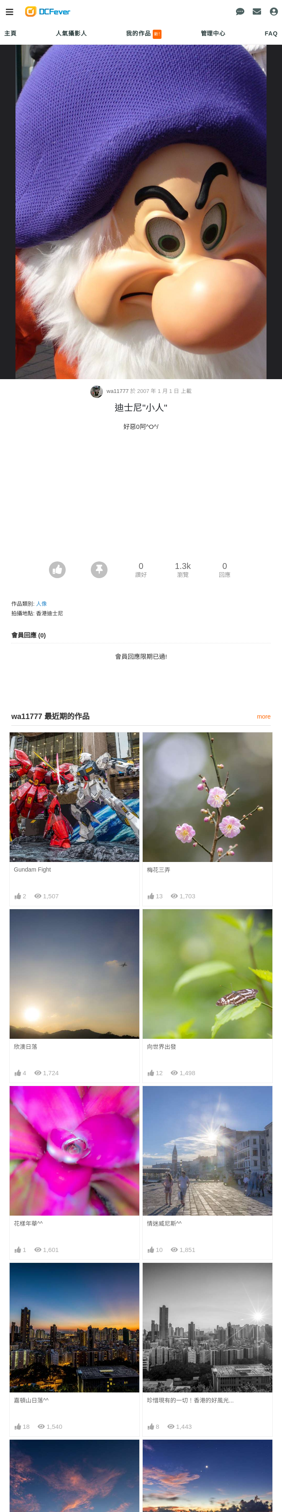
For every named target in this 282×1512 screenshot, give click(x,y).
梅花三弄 (158, 870)
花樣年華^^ (28, 1223)
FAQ (271, 33)
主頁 (10, 33)
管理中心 (213, 33)
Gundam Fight (32, 869)
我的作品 (144, 34)
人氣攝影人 (71, 33)
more (264, 716)
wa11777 (110, 391)
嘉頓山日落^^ (31, 1400)
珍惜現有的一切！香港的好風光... (190, 1400)
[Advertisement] (141, 498)
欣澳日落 (25, 1046)
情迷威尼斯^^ (164, 1223)
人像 (41, 604)
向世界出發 (161, 1046)
